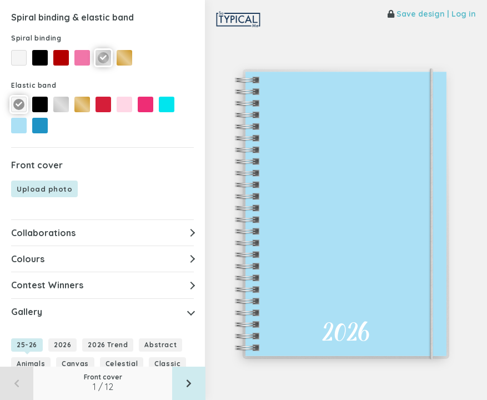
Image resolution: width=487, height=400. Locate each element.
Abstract (160, 345)
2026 (62, 345)
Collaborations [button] (43, 232)
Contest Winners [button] (47, 285)
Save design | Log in (432, 14)
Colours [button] (27, 258)
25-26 (27, 345)
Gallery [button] (26, 311)
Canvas (75, 363)
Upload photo (44, 188)
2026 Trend (108, 345)
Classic (167, 363)
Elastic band (33, 85)
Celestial (122, 363)
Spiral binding (36, 38)
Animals (31, 363)
